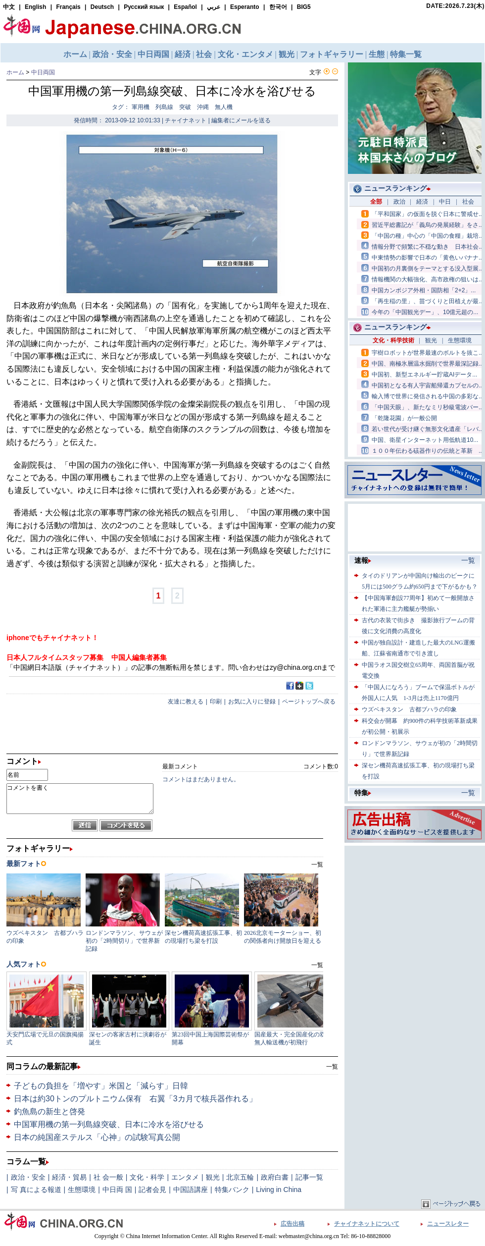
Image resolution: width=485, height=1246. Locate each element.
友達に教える (185, 701)
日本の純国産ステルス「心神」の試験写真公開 (97, 1137)
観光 (213, 1177)
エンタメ (185, 1177)
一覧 (332, 1066)
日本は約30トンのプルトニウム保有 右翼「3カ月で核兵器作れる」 (135, 1098)
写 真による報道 (36, 1189)
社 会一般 (108, 1177)
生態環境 (82, 1189)
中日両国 (43, 72)
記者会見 (152, 1189)
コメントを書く (79, 798)
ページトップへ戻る (309, 701)
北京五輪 (240, 1177)
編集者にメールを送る (241, 120)
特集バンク (232, 1189)
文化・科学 (147, 1177)
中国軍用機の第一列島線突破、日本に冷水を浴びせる (109, 1124)
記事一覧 (309, 1177)
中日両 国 (117, 1189)
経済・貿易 (69, 1177)
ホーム (15, 72)
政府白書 (275, 1177)
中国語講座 (190, 1189)
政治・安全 (28, 1177)
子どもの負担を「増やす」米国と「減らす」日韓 (101, 1086)
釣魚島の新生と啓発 (49, 1111)
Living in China (278, 1189)
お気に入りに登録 (252, 701)
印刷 (216, 701)
